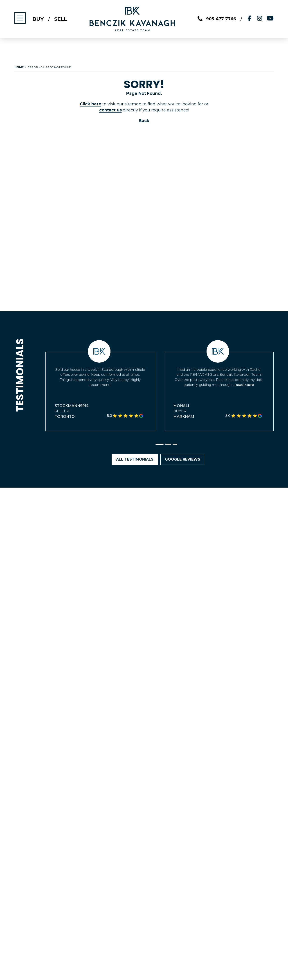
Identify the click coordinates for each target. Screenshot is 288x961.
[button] (160, 444)
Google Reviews (182, 459)
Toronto (65, 416)
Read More (244, 384)
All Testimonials (134, 459)
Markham (183, 416)
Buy (38, 19)
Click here (90, 104)
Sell (60, 19)
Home (19, 67)
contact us (110, 110)
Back (144, 120)
